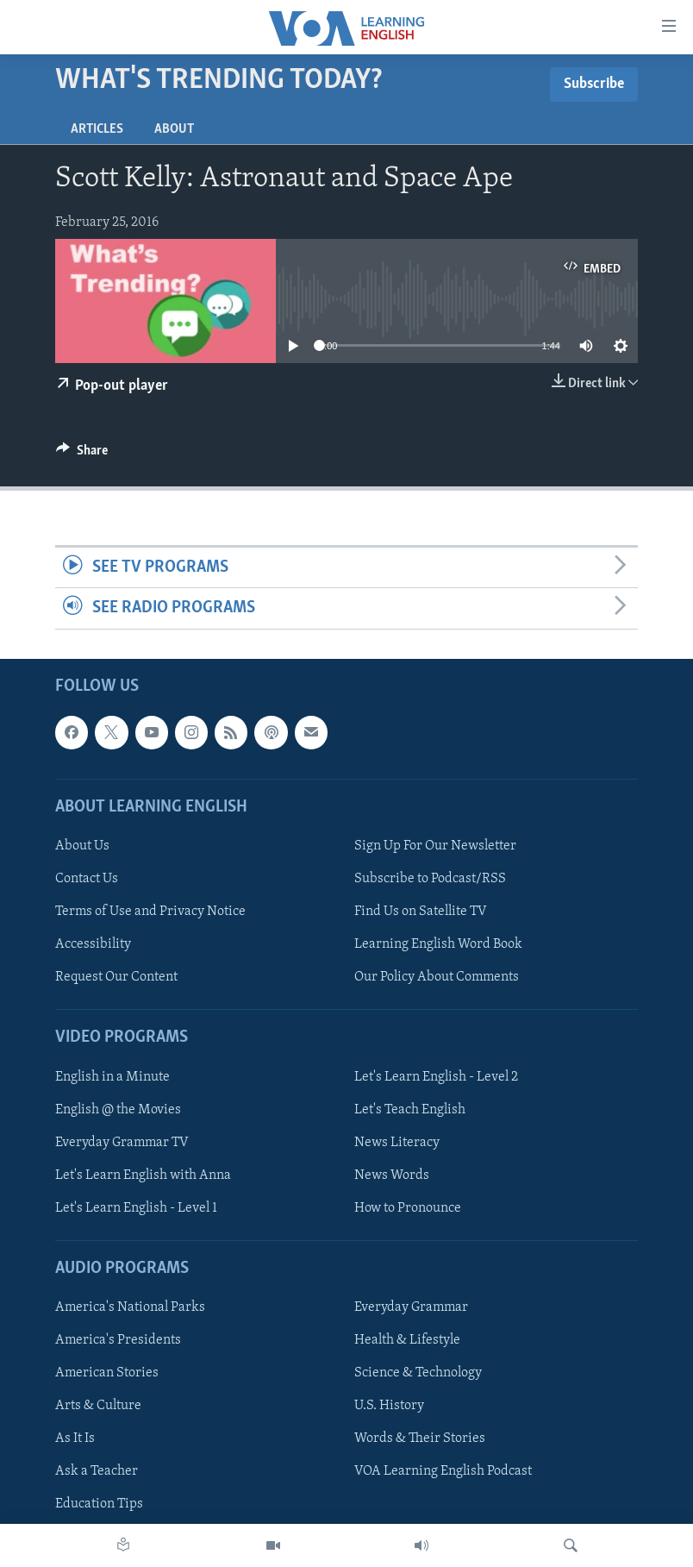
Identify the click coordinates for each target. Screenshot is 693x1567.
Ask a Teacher (96, 1471)
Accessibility (93, 944)
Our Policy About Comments (436, 977)
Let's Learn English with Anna (143, 1175)
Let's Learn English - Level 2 (436, 1076)
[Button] (82, 454)
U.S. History (389, 1406)
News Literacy (397, 1142)
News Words (391, 1175)
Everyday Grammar (411, 1307)
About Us (82, 846)
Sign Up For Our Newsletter (435, 846)
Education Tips (99, 1504)
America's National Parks (130, 1307)
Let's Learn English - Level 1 (136, 1207)
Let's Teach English (409, 1109)
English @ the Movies (118, 1109)
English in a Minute (112, 1076)
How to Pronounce (407, 1207)
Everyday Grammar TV (122, 1142)
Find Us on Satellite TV (420, 911)
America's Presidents (118, 1340)
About (174, 129)
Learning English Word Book (438, 944)
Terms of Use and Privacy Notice (150, 911)
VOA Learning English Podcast (443, 1471)
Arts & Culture (98, 1406)
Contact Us (86, 879)
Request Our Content (116, 977)
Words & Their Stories (419, 1438)
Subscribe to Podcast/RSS (430, 879)
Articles (97, 129)
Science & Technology (418, 1373)
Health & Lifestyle (407, 1340)
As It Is (75, 1438)
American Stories (107, 1373)
